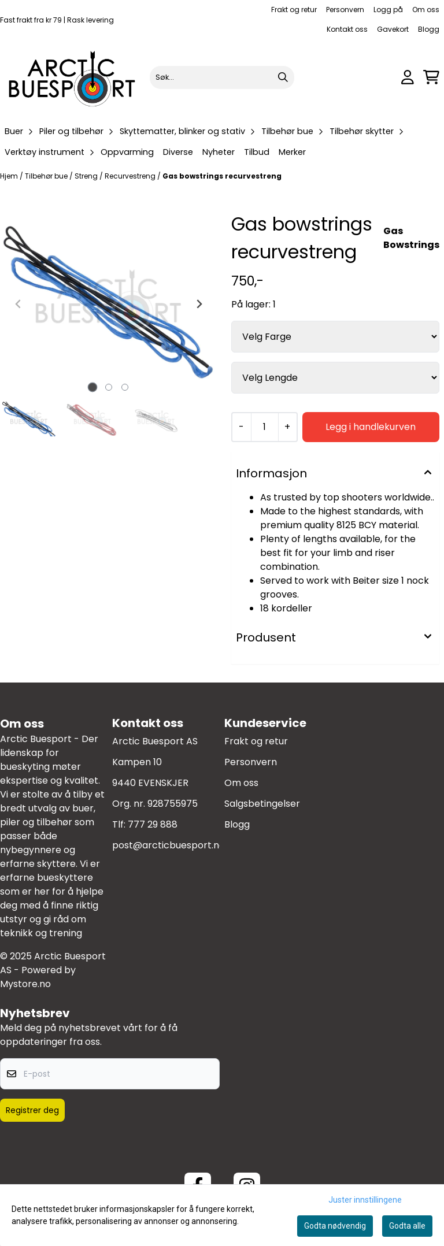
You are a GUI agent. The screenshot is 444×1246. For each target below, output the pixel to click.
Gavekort (393, 29)
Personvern (345, 9)
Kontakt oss (347, 29)
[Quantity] (264, 427)
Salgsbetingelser (262, 803)
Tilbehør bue (47, 176)
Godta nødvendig (335, 1225)
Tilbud (256, 152)
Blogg (428, 29)
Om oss (425, 9)
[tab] (93, 387)
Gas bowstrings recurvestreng (222, 176)
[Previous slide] (18, 304)
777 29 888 (152, 824)
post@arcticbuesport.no (168, 845)
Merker (292, 152)
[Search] (282, 77)
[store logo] (72, 77)
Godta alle (407, 1225)
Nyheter (218, 152)
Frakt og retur (294, 9)
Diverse (178, 152)
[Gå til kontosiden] (408, 77)
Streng (87, 176)
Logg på (388, 9)
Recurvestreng (131, 176)
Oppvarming (127, 152)
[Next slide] (199, 304)
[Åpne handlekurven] (431, 77)
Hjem (10, 176)
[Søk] (222, 77)
